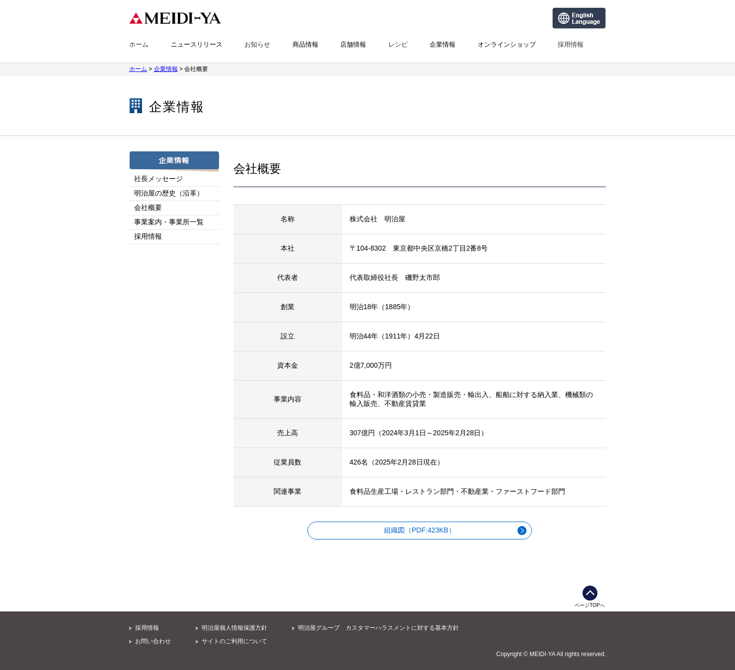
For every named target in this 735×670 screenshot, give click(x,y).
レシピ (398, 44)
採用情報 (571, 44)
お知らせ (257, 44)
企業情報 (442, 44)
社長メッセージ (158, 179)
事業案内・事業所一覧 (169, 222)
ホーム (138, 44)
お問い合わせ (153, 641)
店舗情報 (353, 44)
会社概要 (148, 207)
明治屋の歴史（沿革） (169, 193)
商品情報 (305, 44)
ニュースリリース (196, 44)
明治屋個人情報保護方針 (234, 627)
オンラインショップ (507, 44)
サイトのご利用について (234, 641)
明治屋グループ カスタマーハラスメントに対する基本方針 (378, 627)
